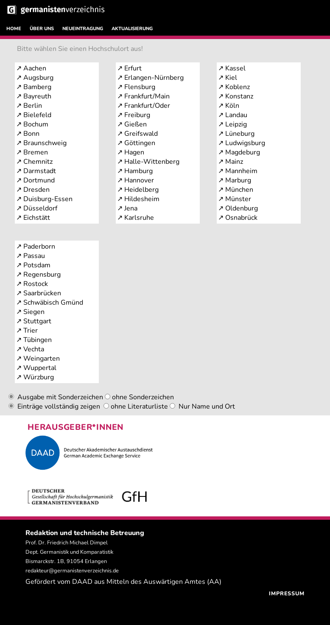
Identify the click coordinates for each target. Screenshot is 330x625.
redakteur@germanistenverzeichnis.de (72, 571)
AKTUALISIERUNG (132, 28)
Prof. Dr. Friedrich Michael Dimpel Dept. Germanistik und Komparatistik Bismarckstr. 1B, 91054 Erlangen (69, 552)
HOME (13, 28)
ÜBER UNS (42, 28)
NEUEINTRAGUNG (82, 28)
